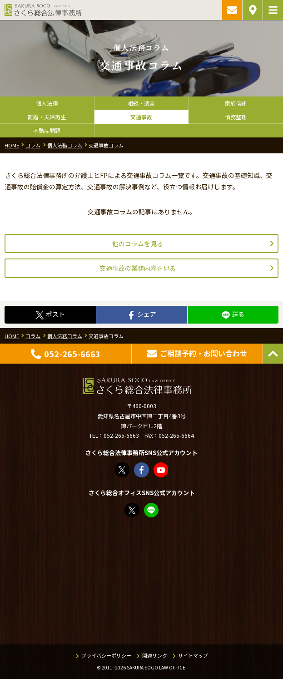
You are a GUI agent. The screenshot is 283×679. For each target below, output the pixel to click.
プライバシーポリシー (106, 655)
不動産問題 (46, 130)
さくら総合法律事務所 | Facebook (142, 469)
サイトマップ (193, 655)
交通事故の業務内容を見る (137, 268)
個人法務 (47, 103)
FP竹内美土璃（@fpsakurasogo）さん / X (132, 510)
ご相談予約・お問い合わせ (232, 10)
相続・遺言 (141, 103)
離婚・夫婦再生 (47, 117)
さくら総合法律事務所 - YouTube (161, 469)
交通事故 (141, 117)
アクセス (253, 10)
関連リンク (154, 655)
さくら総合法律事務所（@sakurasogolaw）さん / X (123, 469)
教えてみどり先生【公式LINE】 (152, 510)
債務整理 (236, 117)
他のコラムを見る (137, 243)
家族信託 (236, 103)
